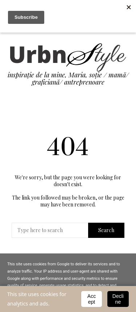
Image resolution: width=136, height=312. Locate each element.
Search (106, 230)
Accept (91, 299)
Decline (118, 299)
